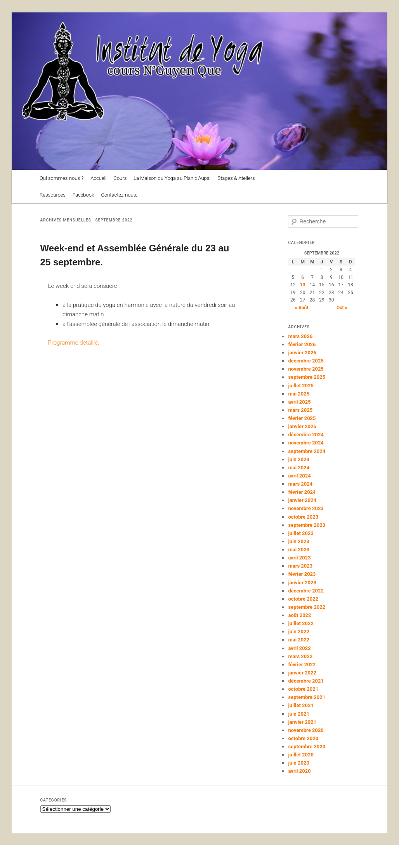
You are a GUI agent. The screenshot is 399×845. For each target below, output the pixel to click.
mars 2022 (300, 656)
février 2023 (302, 574)
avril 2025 (299, 402)
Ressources (53, 195)
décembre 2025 (305, 361)
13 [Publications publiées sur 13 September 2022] (302, 284)
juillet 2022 (300, 623)
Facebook (83, 195)
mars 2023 (300, 566)
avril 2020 (299, 771)
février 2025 (302, 418)
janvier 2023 (302, 582)
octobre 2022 (303, 599)
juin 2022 (298, 631)
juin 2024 (298, 459)
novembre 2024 (305, 443)
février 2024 (302, 492)
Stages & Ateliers (236, 178)
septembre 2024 (306, 451)
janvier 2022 (302, 673)
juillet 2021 (300, 705)
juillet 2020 (300, 755)
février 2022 (302, 664)
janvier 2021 (302, 722)
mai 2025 (298, 394)
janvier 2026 (302, 352)
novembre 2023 (305, 508)
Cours (120, 178)
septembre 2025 (306, 377)
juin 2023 (298, 541)
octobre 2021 (303, 689)
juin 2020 (298, 763)
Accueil (98, 178)
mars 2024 (300, 484)
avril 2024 (299, 476)
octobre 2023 (303, 517)
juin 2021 (298, 714)
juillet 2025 (300, 386)
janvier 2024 (302, 500)
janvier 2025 (302, 426)
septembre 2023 (306, 525)
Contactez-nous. (119, 195)
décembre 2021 (305, 681)
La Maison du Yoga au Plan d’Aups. (172, 178)
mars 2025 (300, 410)
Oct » (342, 307)
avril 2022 (299, 648)
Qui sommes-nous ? (61, 178)
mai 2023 (298, 549)
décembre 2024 (305, 434)
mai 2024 (298, 467)
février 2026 (302, 344)
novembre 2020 (305, 730)
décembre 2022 (305, 591)
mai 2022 (298, 640)
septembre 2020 (306, 746)
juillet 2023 (300, 533)
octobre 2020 (303, 738)
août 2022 (299, 615)
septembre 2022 (306, 607)
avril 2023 (299, 558)
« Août (302, 307)
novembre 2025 (305, 369)
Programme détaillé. (73, 342)
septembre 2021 (306, 697)
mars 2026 (300, 336)
